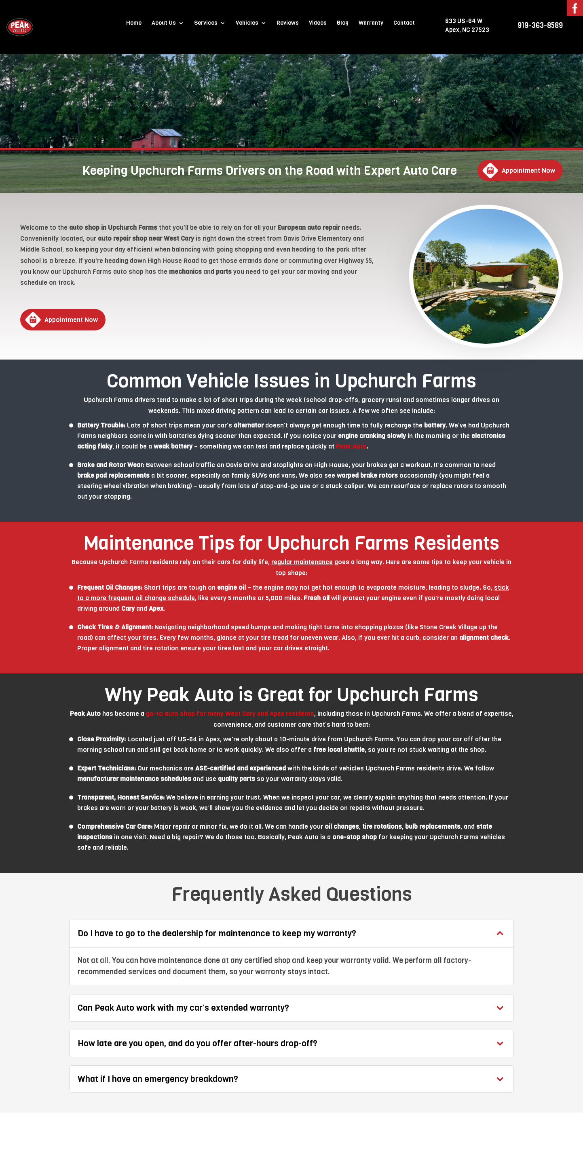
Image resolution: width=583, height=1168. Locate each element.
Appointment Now (528, 170)
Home (134, 23)
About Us (164, 23)
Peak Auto (351, 446)
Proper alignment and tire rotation (128, 648)
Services (206, 23)
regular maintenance (302, 562)
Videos (318, 23)
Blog (343, 23)
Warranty (371, 23)
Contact (404, 23)
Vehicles (247, 23)
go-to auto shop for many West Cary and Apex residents (230, 713)
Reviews (288, 23)
